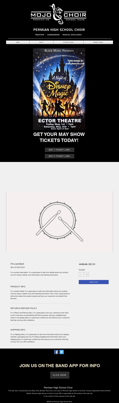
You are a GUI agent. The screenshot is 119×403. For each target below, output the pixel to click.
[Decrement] (80, 274)
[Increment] (87, 274)
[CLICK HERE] (59, 375)
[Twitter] (61, 352)
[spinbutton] (84, 274)
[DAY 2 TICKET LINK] (59, 156)
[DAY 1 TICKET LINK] (59, 150)
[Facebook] (56, 352)
